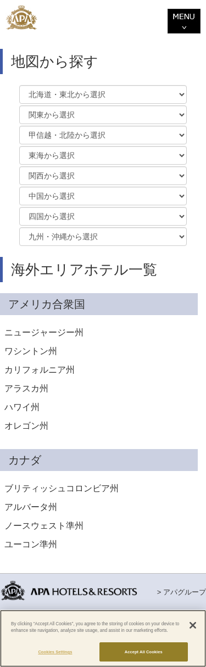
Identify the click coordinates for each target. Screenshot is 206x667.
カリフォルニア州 (39, 369)
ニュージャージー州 (43, 332)
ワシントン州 (30, 351)
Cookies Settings (55, 651)
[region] (103, 638)
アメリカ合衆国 (46, 304)
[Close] (193, 625)
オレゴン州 (26, 425)
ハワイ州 (22, 407)
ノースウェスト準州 (43, 525)
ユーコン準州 (30, 544)
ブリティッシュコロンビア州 (61, 488)
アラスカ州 (26, 388)
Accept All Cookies (144, 651)
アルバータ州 (30, 507)
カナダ (24, 460)
